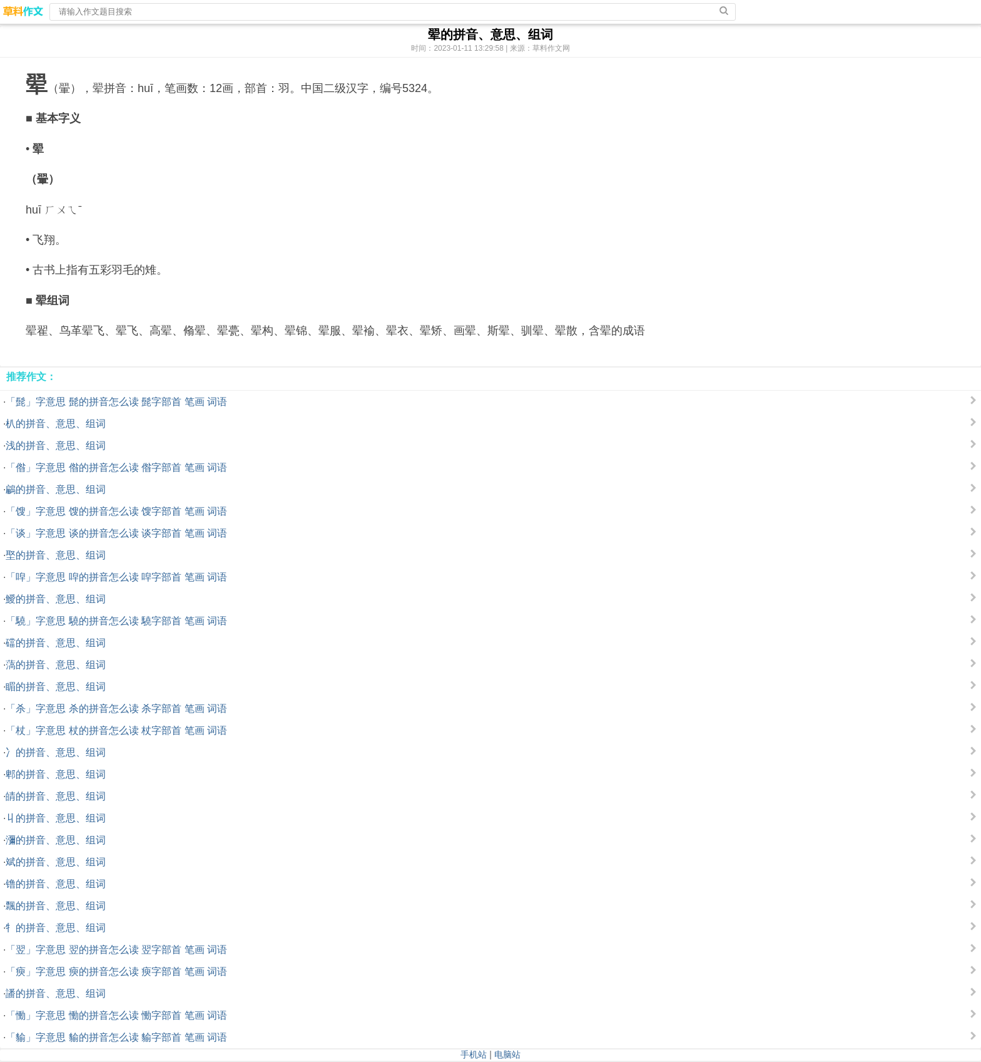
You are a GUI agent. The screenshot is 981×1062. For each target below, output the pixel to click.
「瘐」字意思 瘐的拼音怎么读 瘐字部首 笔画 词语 (116, 971)
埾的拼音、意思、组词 (56, 555)
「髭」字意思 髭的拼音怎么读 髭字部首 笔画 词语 (116, 401)
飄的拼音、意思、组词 (56, 905)
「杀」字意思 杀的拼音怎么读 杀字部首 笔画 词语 (116, 708)
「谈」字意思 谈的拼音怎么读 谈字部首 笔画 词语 (116, 533)
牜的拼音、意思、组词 (56, 927)
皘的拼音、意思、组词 (56, 796)
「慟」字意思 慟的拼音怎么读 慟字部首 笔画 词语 (116, 1015)
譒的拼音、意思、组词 (56, 993)
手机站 (473, 1054)
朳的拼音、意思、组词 (56, 423)
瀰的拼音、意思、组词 (56, 840)
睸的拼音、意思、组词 (56, 686)
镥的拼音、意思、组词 (56, 884)
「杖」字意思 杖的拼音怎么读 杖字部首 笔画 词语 (116, 730)
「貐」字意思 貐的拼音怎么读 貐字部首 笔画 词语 (116, 1037)
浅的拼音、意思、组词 (56, 445)
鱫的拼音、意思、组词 (56, 599)
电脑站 (507, 1054)
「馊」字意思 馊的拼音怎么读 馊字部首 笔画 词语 (116, 511)
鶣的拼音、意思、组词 (56, 489)
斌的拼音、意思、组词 (56, 862)
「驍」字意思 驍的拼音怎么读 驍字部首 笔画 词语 (116, 621)
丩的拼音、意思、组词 (56, 818)
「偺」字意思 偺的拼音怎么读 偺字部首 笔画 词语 (116, 467)
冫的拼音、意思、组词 (56, 752)
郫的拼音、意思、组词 (56, 774)
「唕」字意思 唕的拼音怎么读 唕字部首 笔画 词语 (116, 577)
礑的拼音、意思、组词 (56, 642)
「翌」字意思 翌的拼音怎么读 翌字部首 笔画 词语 (116, 949)
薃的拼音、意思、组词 (56, 664)
